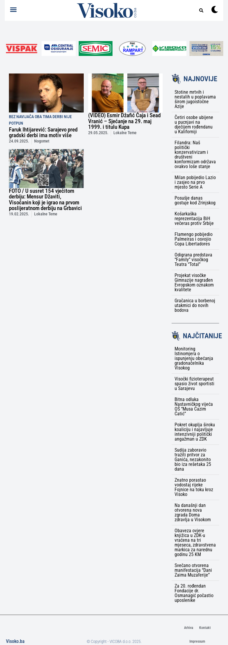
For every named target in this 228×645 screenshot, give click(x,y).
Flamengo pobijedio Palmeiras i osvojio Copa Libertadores (194, 239)
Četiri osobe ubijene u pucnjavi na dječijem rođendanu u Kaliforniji (194, 124)
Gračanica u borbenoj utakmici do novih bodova (195, 305)
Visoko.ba (15, 641)
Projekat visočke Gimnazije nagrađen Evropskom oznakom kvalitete (194, 282)
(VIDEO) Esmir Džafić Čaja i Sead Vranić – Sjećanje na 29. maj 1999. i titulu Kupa (124, 121)
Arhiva (188, 628)
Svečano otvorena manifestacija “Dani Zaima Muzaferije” (193, 570)
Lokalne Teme (125, 132)
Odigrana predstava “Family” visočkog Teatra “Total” (193, 259)
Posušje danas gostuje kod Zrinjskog (195, 200)
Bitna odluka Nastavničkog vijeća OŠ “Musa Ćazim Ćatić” (194, 407)
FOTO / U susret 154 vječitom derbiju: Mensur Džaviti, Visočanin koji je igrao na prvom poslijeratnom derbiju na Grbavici (45, 199)
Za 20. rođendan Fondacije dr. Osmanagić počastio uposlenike (194, 593)
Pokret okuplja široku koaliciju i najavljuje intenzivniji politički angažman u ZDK (195, 432)
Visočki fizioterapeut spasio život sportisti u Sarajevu (194, 383)
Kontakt (205, 628)
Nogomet (41, 141)
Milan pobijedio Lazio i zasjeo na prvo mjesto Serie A (195, 182)
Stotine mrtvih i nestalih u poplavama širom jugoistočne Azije (195, 99)
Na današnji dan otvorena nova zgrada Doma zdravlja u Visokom (193, 512)
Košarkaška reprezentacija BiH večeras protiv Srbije (194, 218)
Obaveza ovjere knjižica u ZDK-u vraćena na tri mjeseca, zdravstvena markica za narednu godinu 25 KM (195, 542)
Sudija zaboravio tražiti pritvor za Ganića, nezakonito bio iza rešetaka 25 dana (193, 459)
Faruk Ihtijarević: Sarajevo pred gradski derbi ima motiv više (43, 132)
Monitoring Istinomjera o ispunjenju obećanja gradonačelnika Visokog (194, 358)
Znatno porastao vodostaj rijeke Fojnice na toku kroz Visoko (194, 487)
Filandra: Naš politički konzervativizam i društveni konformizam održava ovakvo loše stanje (195, 154)
